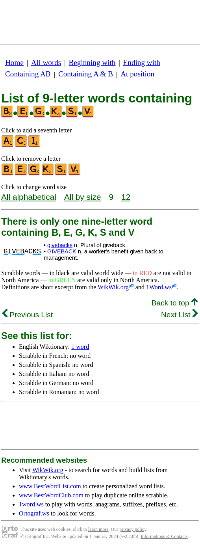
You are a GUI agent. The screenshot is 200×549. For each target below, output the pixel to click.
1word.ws (31, 504)
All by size (82, 196)
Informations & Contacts (164, 536)
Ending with (141, 62)
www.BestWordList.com (50, 486)
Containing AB (28, 74)
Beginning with (92, 62)
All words (46, 62)
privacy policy (132, 529)
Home (14, 62)
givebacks (59, 245)
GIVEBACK (61, 251)
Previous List (27, 315)
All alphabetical (28, 196)
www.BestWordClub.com (51, 495)
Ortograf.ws (34, 513)
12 (125, 196)
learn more (98, 529)
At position (137, 74)
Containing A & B (85, 74)
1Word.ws (159, 287)
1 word (80, 346)
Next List (179, 315)
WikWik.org (113, 287)
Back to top (175, 303)
